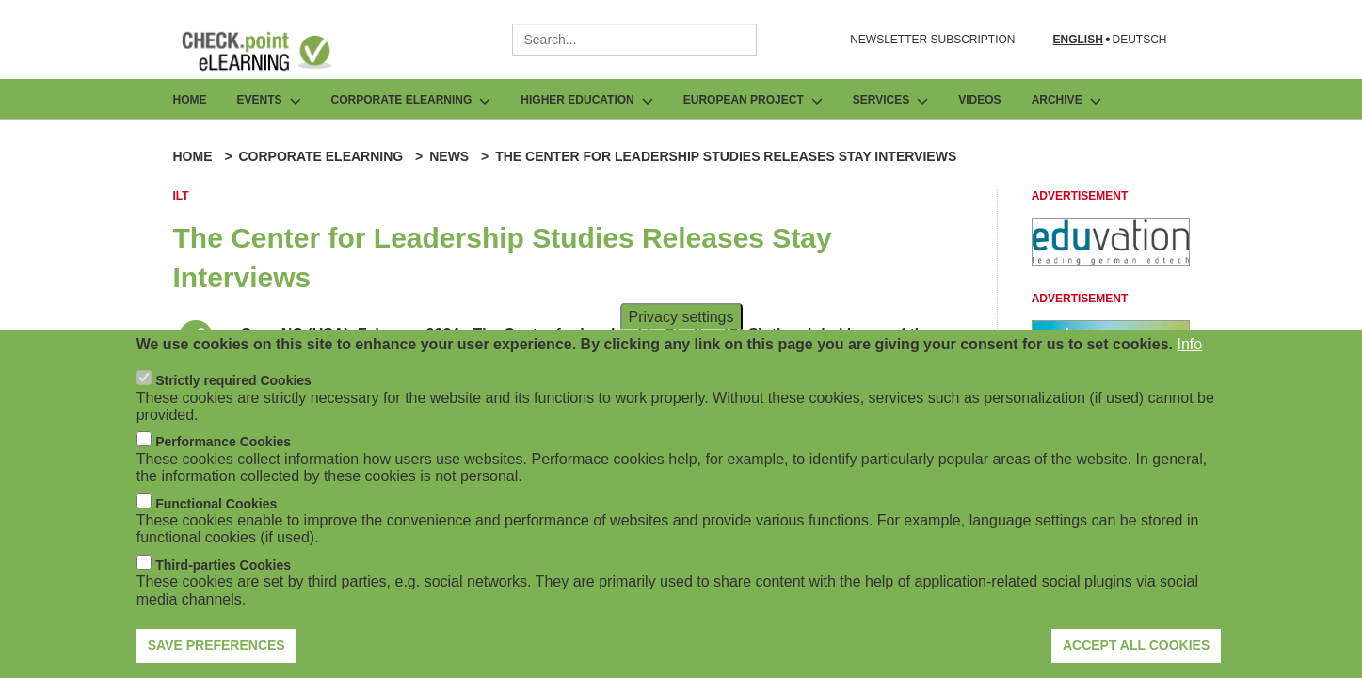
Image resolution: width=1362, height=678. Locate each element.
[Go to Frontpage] (271, 50)
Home (190, 99)
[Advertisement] (1111, 260)
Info (1190, 363)
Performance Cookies (223, 461)
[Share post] (196, 337)
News (449, 156)
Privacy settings (680, 336)
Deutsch (1139, 40)
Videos (979, 99)
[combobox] (634, 40)
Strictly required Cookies (233, 400)
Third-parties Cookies (223, 583)
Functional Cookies (216, 522)
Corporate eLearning (320, 156)
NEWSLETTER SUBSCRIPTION (932, 39)
